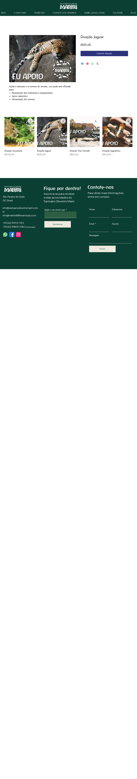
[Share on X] (97, 63)
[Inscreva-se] (57, 224)
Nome (92, 209)
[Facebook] (11, 234)
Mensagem (94, 235)
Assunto (115, 224)
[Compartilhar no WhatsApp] (92, 63)
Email (91, 224)
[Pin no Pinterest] (87, 63)
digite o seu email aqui (54, 210)
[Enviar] (102, 249)
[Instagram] (18, 234)
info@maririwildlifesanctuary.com (19, 215)
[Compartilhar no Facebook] (82, 63)
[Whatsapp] (5, 234)
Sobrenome (117, 209)
